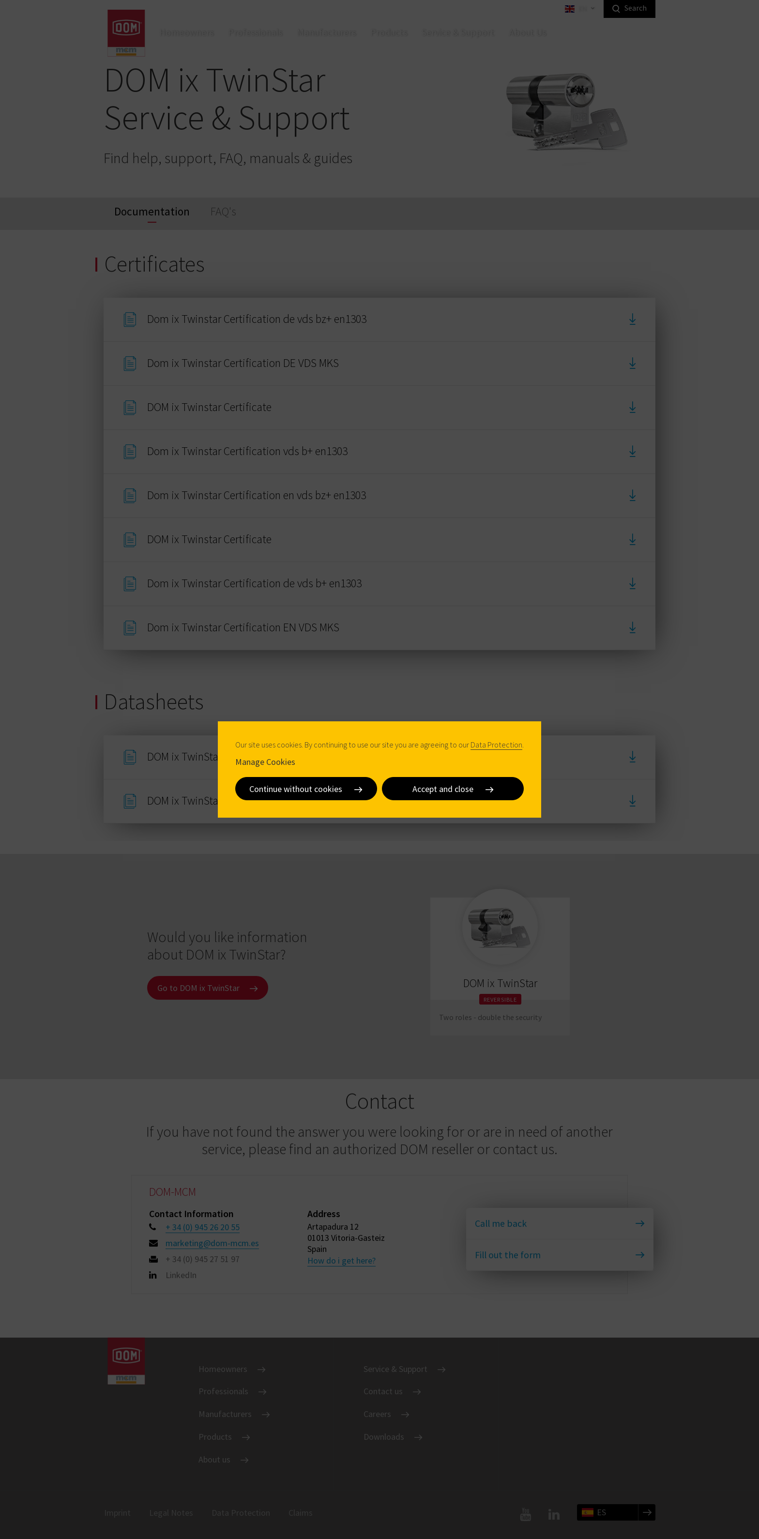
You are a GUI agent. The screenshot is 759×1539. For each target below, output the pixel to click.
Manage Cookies (265, 761)
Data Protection (496, 744)
